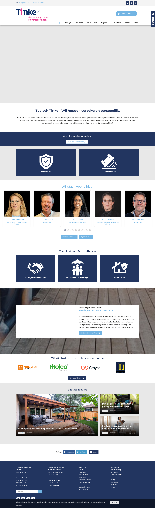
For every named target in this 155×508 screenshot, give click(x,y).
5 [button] (76, 230)
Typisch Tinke (83, 474)
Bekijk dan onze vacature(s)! (77, 142)
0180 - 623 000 (38, 3)
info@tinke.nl (24, 3)
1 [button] (65, 230)
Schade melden (84, 489)
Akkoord (114, 502)
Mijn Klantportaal (84, 482)
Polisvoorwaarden (116, 474)
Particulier (82, 472)
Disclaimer (114, 484)
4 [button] (73, 230)
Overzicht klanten (75, 378)
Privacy (113, 487)
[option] (17, 208)
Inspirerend (82, 477)
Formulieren (114, 472)
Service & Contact (85, 479)
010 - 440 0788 (53, 474)
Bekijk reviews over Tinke (89, 333)
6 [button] (79, 230)
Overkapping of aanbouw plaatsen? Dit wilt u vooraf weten (47, 429)
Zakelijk (81, 470)
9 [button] (87, 230)
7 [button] (82, 230)
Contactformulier (84, 487)
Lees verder (91, 433)
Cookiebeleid (115, 482)
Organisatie (85, 237)
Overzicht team (67, 237)
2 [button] (68, 230)
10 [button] (90, 230)
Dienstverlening (116, 470)
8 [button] (84, 230)
